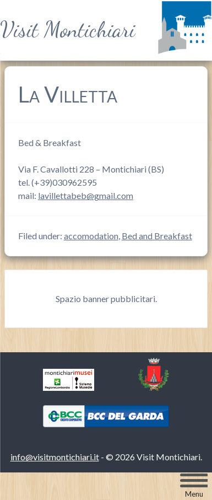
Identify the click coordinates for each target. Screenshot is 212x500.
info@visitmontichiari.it (54, 456)
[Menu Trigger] (194, 485)
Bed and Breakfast (157, 235)
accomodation (91, 235)
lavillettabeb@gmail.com (85, 195)
